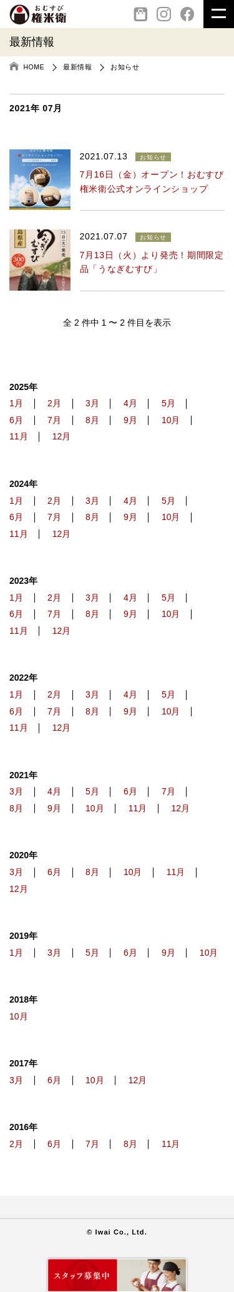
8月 (92, 420)
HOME (34, 67)
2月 (54, 403)
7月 (54, 420)
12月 (61, 436)
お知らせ (124, 67)
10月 (171, 420)
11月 (18, 436)
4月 (130, 403)
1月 (16, 403)
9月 (130, 420)
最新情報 (77, 67)
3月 (92, 403)
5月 (168, 403)
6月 (16, 420)
